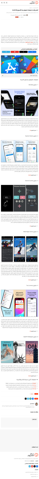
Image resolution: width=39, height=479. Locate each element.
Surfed (35, 387)
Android (29, 175)
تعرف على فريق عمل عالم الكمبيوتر (31, 472)
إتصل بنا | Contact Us (34, 474)
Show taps (34, 389)
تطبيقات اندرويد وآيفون (29, 42)
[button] (33, 399)
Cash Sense (34, 385)
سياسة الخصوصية (34, 476)
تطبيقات (30, 8)
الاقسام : (36, 461)
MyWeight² (34, 383)
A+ (17, 17)
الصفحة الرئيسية (35, 8)
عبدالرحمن (24, 15)
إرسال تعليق (34, 419)
